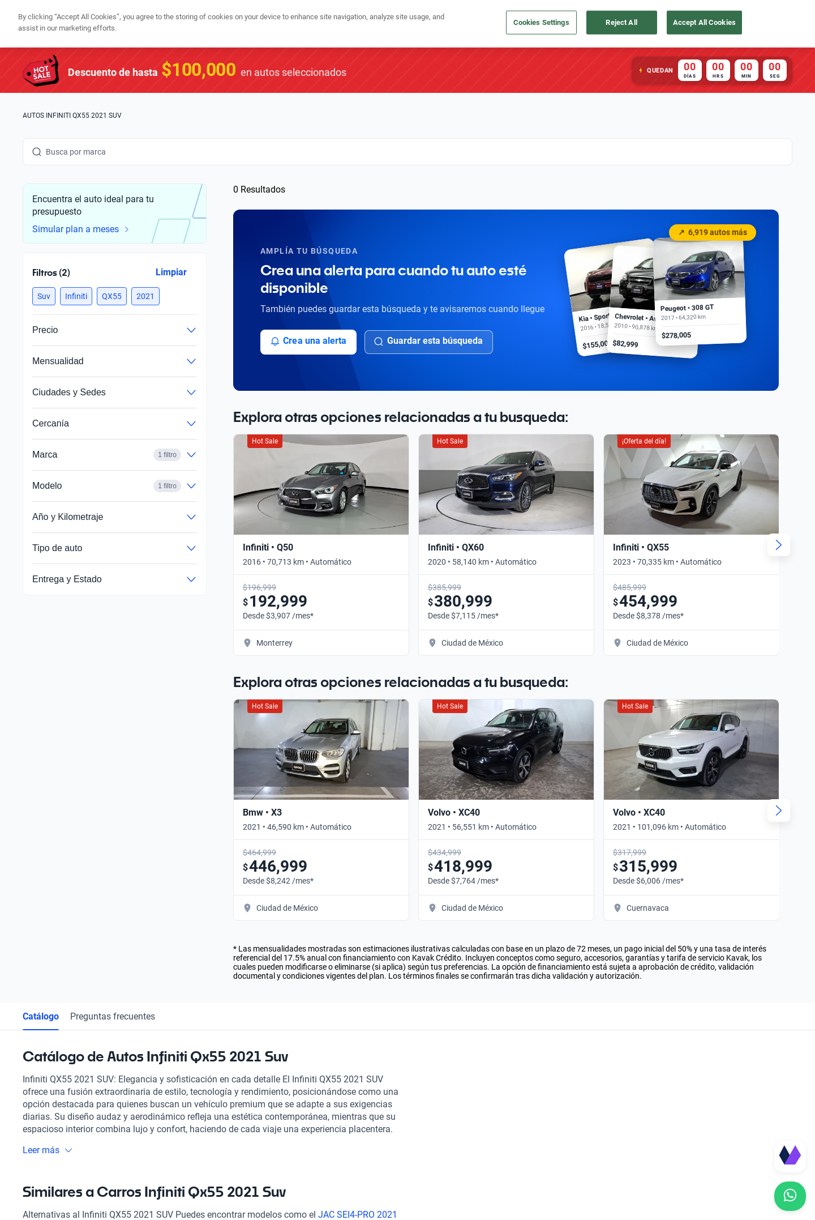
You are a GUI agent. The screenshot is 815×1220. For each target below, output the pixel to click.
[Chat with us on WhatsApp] (790, 1196)
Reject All (621, 22)
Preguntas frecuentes (112, 1016)
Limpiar (171, 272)
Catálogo (41, 1016)
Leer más (48, 1150)
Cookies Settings (541, 22)
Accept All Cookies (704, 22)
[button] (43, 296)
